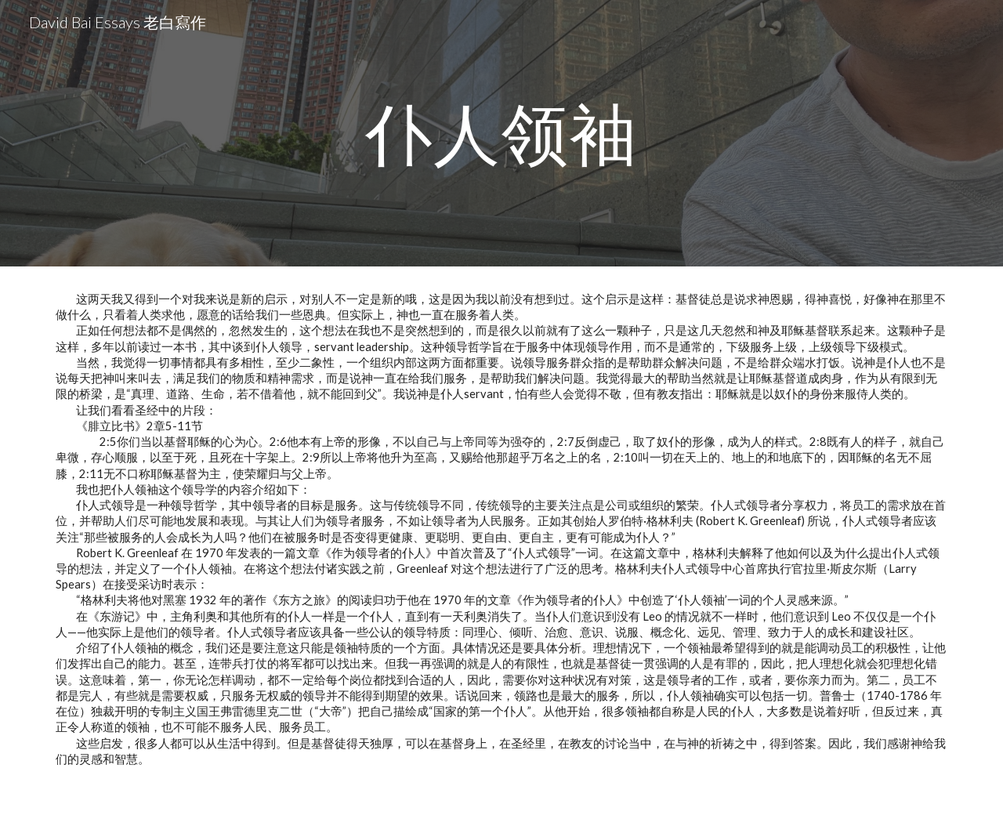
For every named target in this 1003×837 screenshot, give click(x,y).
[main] (501, 132)
